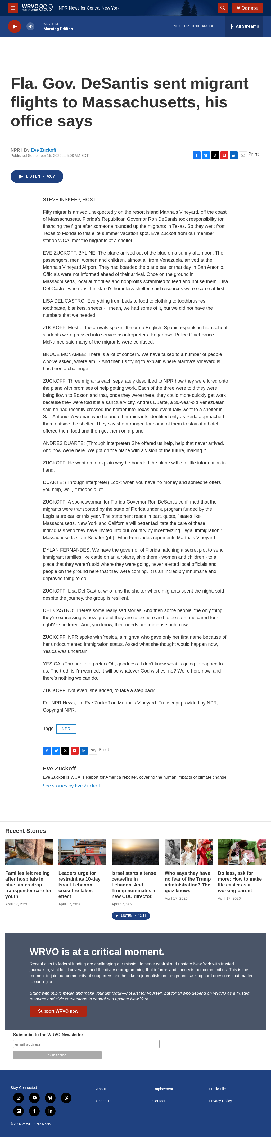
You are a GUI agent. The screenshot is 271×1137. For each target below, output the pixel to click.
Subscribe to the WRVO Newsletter (48, 1034)
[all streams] (244, 26)
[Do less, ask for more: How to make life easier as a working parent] (242, 852)
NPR (66, 729)
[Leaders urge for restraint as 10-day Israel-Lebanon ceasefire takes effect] (82, 852)
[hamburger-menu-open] (13, 8)
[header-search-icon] (223, 8)
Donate (249, 8)
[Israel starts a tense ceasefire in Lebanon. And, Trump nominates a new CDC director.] (136, 852)
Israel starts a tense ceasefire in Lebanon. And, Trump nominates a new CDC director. (134, 885)
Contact (158, 1101)
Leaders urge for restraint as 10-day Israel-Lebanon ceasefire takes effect (79, 885)
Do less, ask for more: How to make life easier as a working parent (240, 882)
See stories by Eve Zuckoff (72, 785)
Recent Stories (25, 831)
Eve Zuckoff (43, 150)
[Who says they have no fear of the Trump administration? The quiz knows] (189, 852)
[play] (14, 27)
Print (253, 154)
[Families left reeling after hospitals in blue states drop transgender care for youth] (29, 852)
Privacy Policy (220, 1101)
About (101, 1089)
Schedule (103, 1101)
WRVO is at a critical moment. (97, 951)
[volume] (30, 26)
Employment (162, 1089)
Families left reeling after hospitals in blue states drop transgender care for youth (28, 885)
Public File (217, 1089)
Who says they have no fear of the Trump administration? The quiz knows (188, 882)
